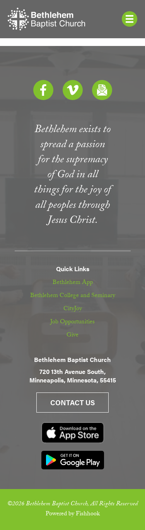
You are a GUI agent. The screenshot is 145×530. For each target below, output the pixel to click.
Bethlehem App (73, 283)
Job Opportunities (72, 322)
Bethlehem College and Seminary (72, 296)
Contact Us (72, 402)
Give (72, 335)
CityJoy (72, 309)
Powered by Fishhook (73, 514)
